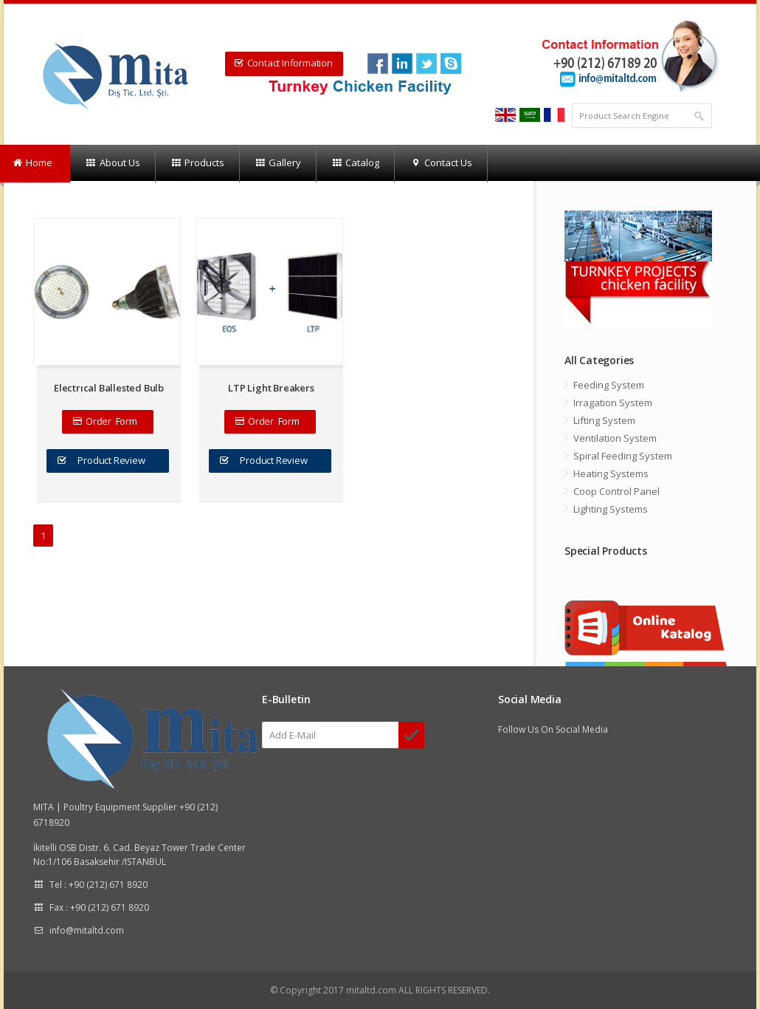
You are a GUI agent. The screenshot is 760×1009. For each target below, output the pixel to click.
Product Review (108, 460)
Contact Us (440, 163)
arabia (529, 115)
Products (197, 163)
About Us (112, 163)
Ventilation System (615, 438)
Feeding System (608, 384)
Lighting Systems (610, 509)
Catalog (355, 163)
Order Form (107, 421)
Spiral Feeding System (622, 455)
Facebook (377, 63)
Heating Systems (611, 473)
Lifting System (604, 420)
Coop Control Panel (616, 491)
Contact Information (284, 62)
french (554, 115)
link (402, 63)
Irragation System (612, 402)
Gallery (278, 163)
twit (426, 63)
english (505, 115)
